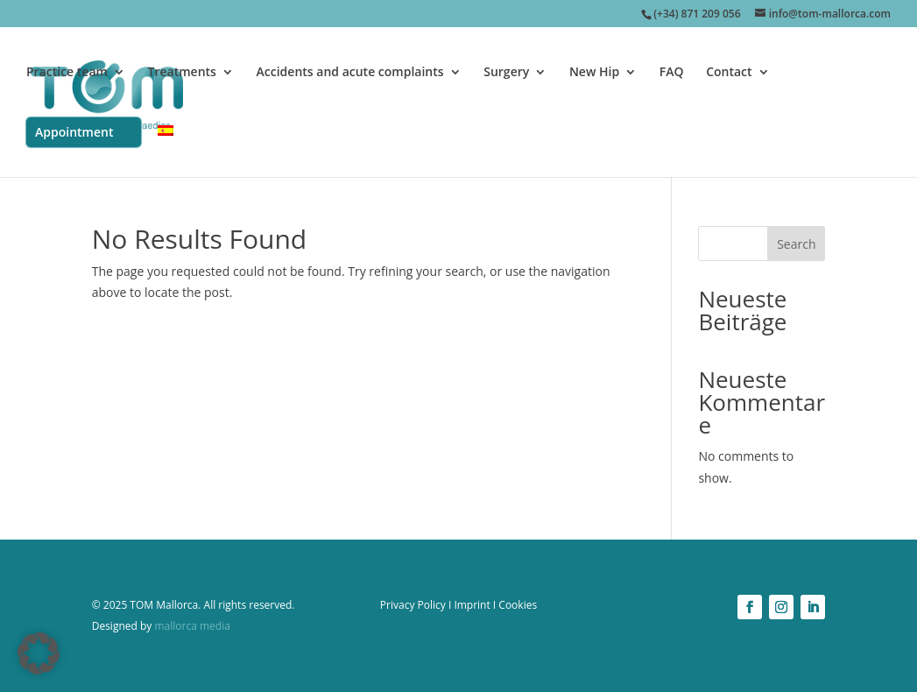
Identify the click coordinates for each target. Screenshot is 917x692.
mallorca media (191, 625)
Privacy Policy (413, 604)
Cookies (517, 604)
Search (796, 244)
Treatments (182, 73)
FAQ (672, 73)
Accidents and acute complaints (350, 73)
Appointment (74, 132)
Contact (728, 73)
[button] (38, 653)
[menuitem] (165, 151)
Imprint (472, 604)
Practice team (67, 73)
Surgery (506, 73)
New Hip (594, 73)
